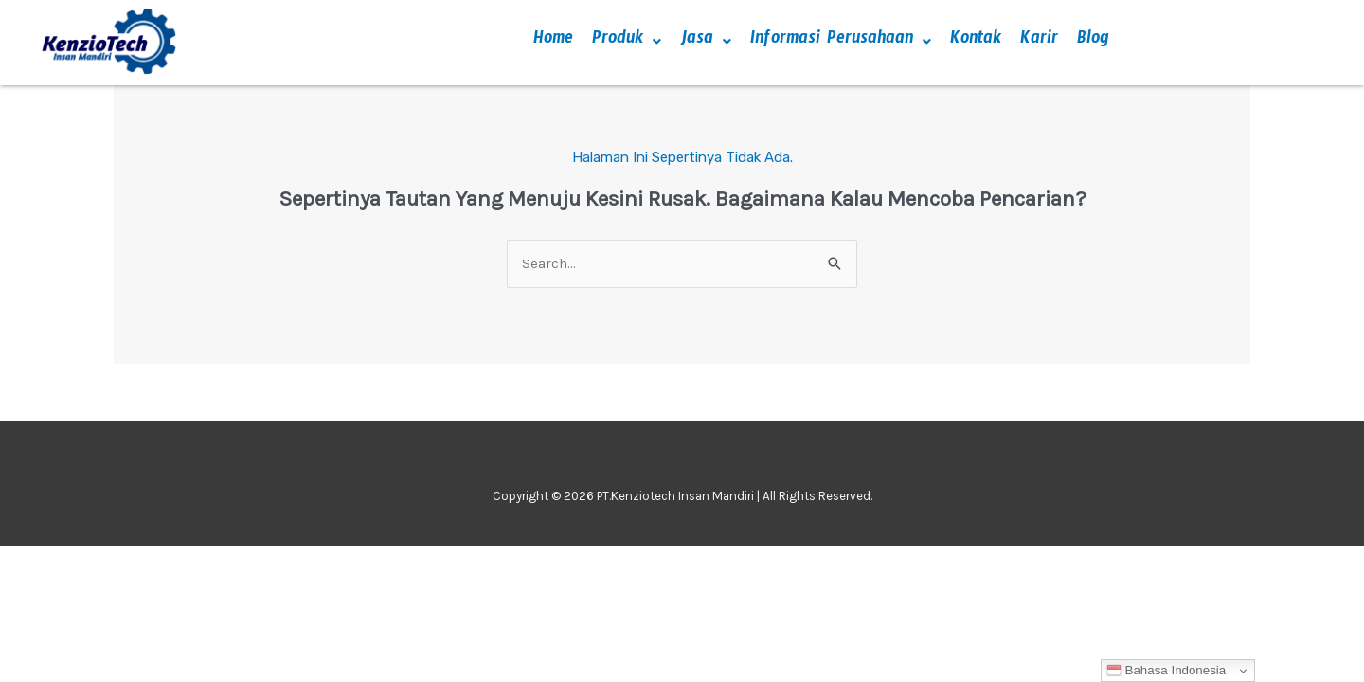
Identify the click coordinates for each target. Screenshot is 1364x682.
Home (553, 41)
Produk (626, 41)
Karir (1039, 41)
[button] (627, 41)
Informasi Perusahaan (840, 41)
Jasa (705, 41)
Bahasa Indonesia (1166, 670)
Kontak (975, 41)
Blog (1093, 41)
